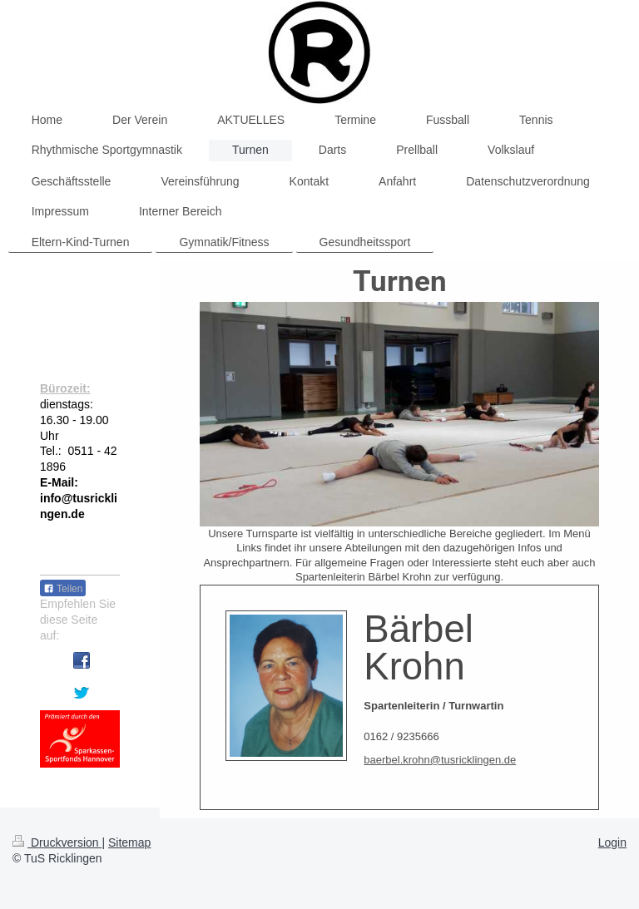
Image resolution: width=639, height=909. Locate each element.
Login (612, 842)
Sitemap (129, 842)
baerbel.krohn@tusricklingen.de (440, 759)
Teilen (62, 589)
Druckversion (57, 842)
